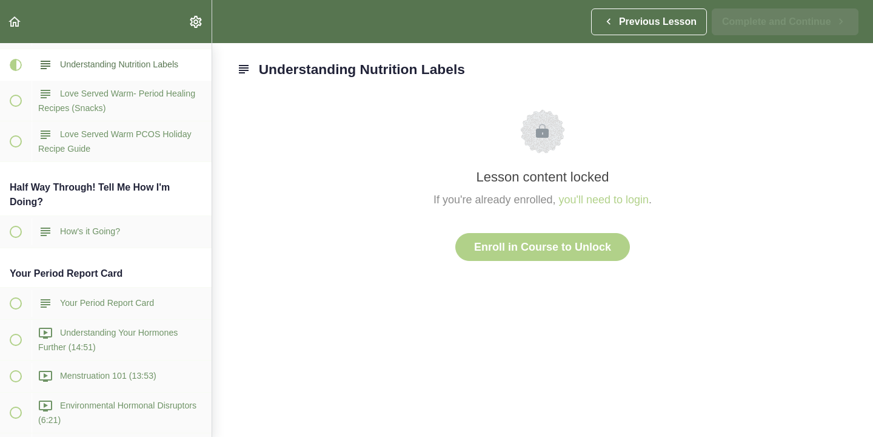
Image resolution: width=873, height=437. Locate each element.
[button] (15, 21)
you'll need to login (604, 200)
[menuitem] (196, 21)
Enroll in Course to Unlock (542, 247)
